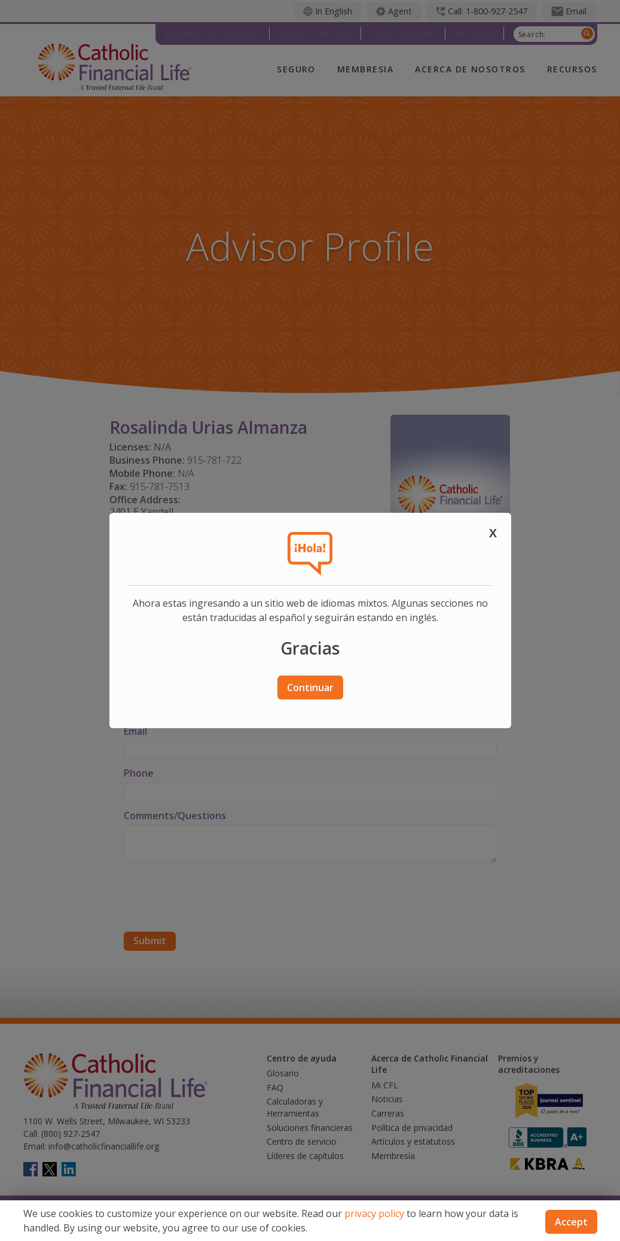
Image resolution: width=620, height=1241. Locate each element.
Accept (571, 1221)
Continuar (310, 687)
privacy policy (374, 1213)
